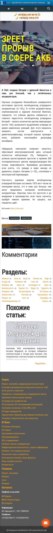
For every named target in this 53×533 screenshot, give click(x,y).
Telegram (6, 496)
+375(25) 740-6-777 (28, 18)
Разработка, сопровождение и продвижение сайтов (24, 394)
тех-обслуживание (10, 301)
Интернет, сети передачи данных (16, 451)
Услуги (5, 379)
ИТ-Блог (6, 422)
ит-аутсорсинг (25, 291)
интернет (6, 291)
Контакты (7, 487)
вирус (33, 288)
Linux (4, 480)
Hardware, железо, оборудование (16, 444)
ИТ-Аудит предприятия (11, 411)
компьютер (7, 294)
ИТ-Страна (6, 430)
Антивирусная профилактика (14, 401)
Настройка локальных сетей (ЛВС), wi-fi (19, 408)
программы (43, 294)
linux (33, 282)
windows (5, 285)
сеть (24, 298)
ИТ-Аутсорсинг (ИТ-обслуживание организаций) (22, 404)
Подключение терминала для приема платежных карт (25, 415)
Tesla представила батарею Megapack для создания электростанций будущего (28, 230)
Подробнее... (41, 363)
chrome (36, 278)
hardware (19, 282)
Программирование (10, 437)
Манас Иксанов (17, 208)
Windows (5, 476)
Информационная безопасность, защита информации (25, 447)
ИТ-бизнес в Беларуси (11, 426)
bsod (25, 278)
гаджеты (45, 288)
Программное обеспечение (13, 433)
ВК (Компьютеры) (11, 499)
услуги (45, 301)
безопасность (8, 288)
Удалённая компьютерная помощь (17, 397)
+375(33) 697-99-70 (27, 14)
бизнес (22, 288)
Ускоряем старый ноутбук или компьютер (20, 418)
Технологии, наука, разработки (15, 454)
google (4, 282)
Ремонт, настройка (10, 473)
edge (47, 278)
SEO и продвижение (10, 440)
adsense (5, 278)
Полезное (7, 468)
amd (16, 278)
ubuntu (46, 282)
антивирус (33, 285)
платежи (25, 294)
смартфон (44, 298)
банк (46, 285)
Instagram (7, 503)
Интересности (8, 464)
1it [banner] (23, 2)
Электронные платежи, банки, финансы (19, 457)
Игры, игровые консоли (12, 461)
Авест (19, 285)
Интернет (6, 483)
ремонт (5, 298)
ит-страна (44, 291)
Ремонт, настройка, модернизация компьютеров (23, 384)
